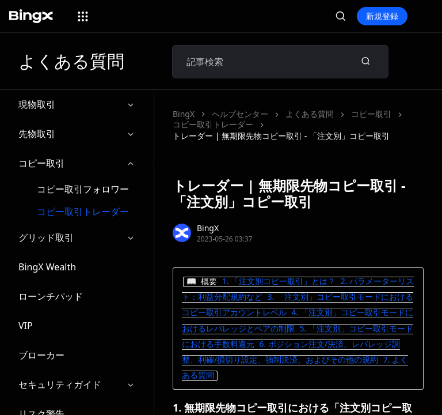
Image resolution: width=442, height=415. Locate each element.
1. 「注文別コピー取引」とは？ (279, 281)
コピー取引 (76, 163)
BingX (184, 114)
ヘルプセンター (240, 114)
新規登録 (382, 16)
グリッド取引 (76, 238)
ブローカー (41, 355)
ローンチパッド (50, 296)
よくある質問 (309, 114)
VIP (25, 325)
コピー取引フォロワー (83, 189)
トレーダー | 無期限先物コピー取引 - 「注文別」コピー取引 (281, 135)
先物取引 (76, 134)
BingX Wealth (47, 266)
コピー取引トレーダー (83, 211)
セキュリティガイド (76, 385)
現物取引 (76, 105)
